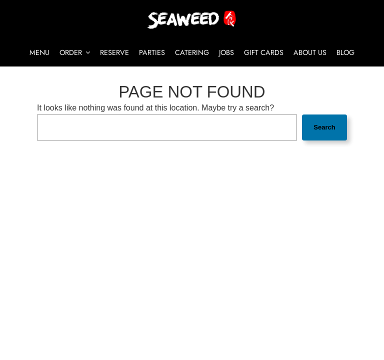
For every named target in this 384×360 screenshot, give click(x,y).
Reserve (114, 53)
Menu (40, 53)
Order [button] (75, 53)
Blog (345, 53)
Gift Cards (264, 53)
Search (324, 127)
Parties (152, 53)
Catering (192, 53)
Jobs (226, 53)
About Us (310, 53)
